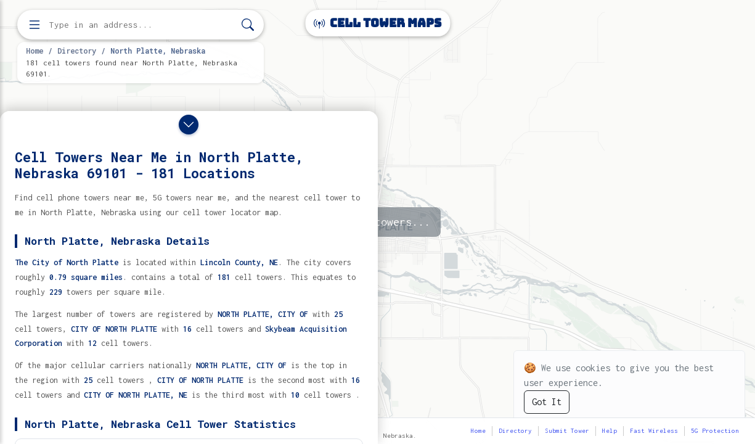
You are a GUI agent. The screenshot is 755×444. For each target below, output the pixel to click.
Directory (76, 51)
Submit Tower (567, 430)
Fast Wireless (654, 430)
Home (34, 51)
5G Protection (715, 430)
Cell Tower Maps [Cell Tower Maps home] (377, 23)
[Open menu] (34, 24)
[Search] (247, 25)
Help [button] (609, 430)
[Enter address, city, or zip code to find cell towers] (141, 25)
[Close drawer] (188, 124)
